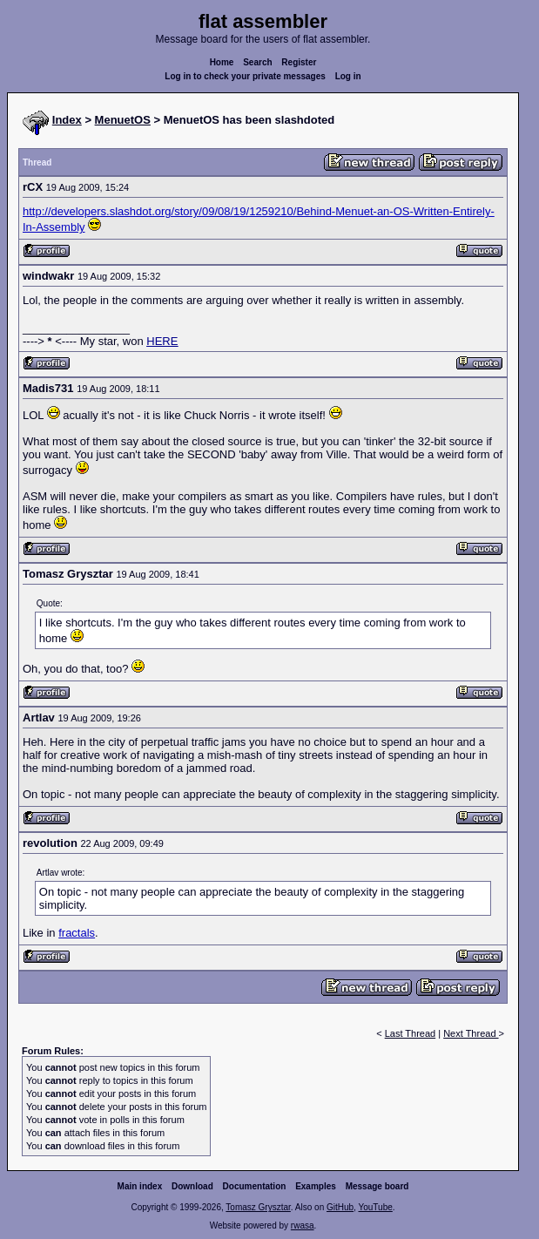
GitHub (340, 1207)
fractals (76, 932)
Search (257, 62)
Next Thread (470, 1033)
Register (298, 62)
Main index (140, 1186)
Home (222, 62)
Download (192, 1186)
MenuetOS (123, 119)
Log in (348, 76)
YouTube (375, 1207)
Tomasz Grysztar (258, 1207)
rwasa (302, 1225)
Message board (377, 1186)
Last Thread (410, 1033)
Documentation (254, 1186)
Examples (315, 1186)
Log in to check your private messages (245, 76)
